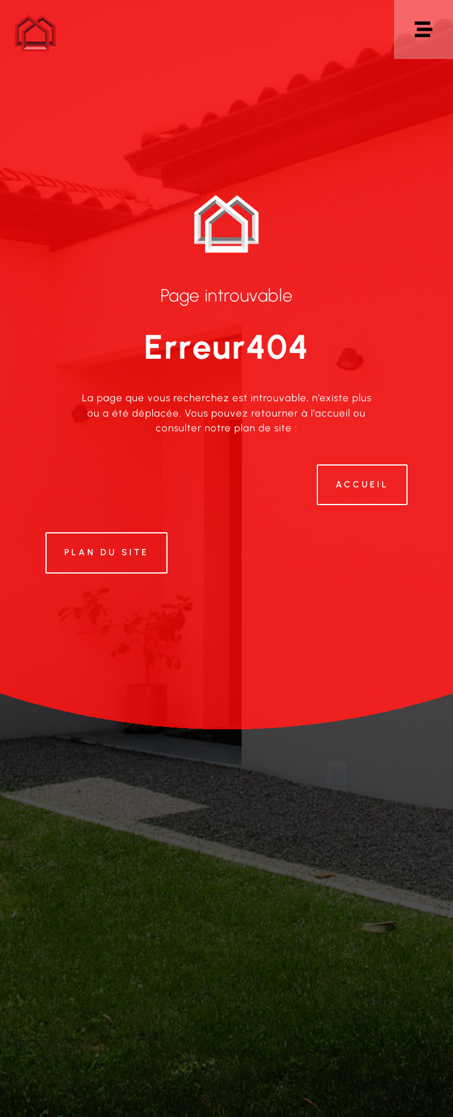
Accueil (362, 484)
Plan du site (106, 552)
